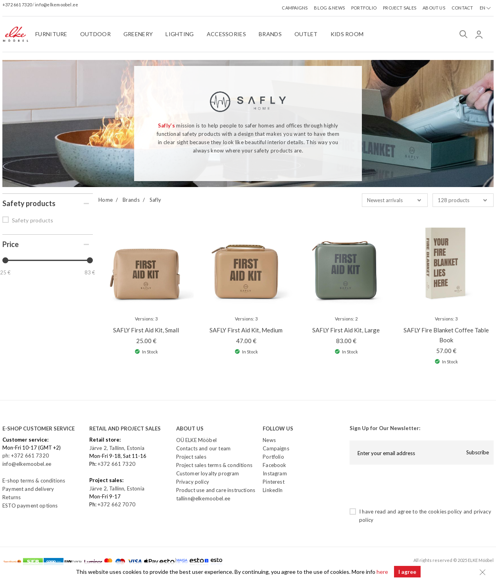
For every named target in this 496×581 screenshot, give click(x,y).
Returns (11, 497)
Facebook (274, 465)
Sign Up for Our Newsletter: (385, 428)
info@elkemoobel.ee (56, 4)
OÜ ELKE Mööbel (196, 440)
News (269, 440)
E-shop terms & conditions (33, 480)
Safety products (33, 220)
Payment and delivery (28, 489)
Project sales (191, 457)
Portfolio (273, 457)
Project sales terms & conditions (214, 465)
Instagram (275, 473)
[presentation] (410, 486)
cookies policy (445, 511)
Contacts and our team (203, 448)
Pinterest (274, 482)
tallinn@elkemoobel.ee (203, 498)
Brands (131, 200)
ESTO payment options (30, 505)
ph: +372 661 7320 (26, 455)
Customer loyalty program (207, 473)
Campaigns (276, 448)
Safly (155, 200)
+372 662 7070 (116, 504)
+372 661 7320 (17, 4)
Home (105, 200)
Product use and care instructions (216, 490)
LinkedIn (273, 490)
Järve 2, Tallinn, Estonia (116, 448)
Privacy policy (192, 482)
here (382, 571)
